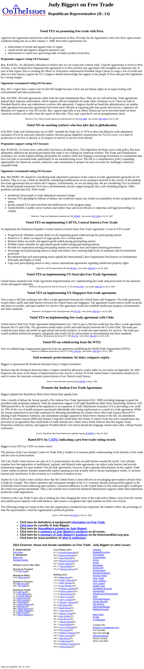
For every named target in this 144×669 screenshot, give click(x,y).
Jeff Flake (22, 592)
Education (98, 565)
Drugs (96, 562)
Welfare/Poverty (101, 609)
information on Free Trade (88, 522)
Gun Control (99, 583)
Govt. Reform (99, 581)
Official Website (100, 636)
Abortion (97, 549)
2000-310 (96, 351)
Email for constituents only (106, 627)
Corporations (99, 557)
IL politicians (99, 619)
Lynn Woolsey (66, 585)
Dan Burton (64, 605)
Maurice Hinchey (68, 632)
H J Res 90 (76, 351)
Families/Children (101, 573)
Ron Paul (23, 571)
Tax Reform (98, 604)
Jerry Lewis (65, 596)
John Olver (65, 610)
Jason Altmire (65, 563)
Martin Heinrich (24, 609)
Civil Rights (98, 555)
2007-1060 (102, 119)
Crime (96, 560)
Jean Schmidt (65, 558)
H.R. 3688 (83, 119)
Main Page (98, 614)
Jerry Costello (65, 599)
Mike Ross (64, 577)
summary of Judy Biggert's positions (64, 531)
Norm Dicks (65, 646)
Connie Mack (24, 596)
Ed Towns (64, 630)
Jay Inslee (22, 586)
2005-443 (91, 268)
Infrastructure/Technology (105, 593)
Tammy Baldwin (24, 615)
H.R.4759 (80, 287)
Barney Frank (66, 613)
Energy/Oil (98, 568)
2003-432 (95, 311)
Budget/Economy (101, 552)
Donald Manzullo (67, 552)
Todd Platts (65, 641)
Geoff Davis (65, 608)
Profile (96, 617)
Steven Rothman (66, 555)
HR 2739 (77, 311)
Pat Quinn (18, 552)
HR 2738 (74, 336)
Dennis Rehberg (24, 604)
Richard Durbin (20, 560)
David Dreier (66, 594)
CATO (53, 439)
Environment (99, 570)
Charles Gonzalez (68, 644)
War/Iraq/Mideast (101, 606)
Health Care (99, 586)
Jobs (95, 596)
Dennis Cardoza (67, 588)
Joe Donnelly (22, 600)
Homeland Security (102, 588)
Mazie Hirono (22, 598)
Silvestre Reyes (67, 569)
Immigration (99, 591)
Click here (26, 525)
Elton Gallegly (67, 591)
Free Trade (98, 578)
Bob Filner (23, 577)
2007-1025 (96, 216)
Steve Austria (65, 635)
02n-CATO (74, 515)
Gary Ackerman (66, 627)
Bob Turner (22, 613)
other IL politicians (74, 537)
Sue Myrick (64, 619)
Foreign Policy (100, 575)
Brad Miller (65, 624)
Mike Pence (22, 584)
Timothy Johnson (67, 602)
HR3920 (77, 216)
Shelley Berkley (24, 611)
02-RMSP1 (90, 433)
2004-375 (98, 287)
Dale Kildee (64, 616)
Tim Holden (65, 566)
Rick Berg (22, 606)
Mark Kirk (18, 557)
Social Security (100, 601)
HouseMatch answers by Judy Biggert (62, 528)
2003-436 (93, 336)
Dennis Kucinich (67, 560)
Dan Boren (64, 638)
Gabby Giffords (66, 580)
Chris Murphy (23, 594)
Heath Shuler (66, 621)
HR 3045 (73, 268)
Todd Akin (22, 602)
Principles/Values (101, 599)
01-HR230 (81, 382)
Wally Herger (65, 583)
